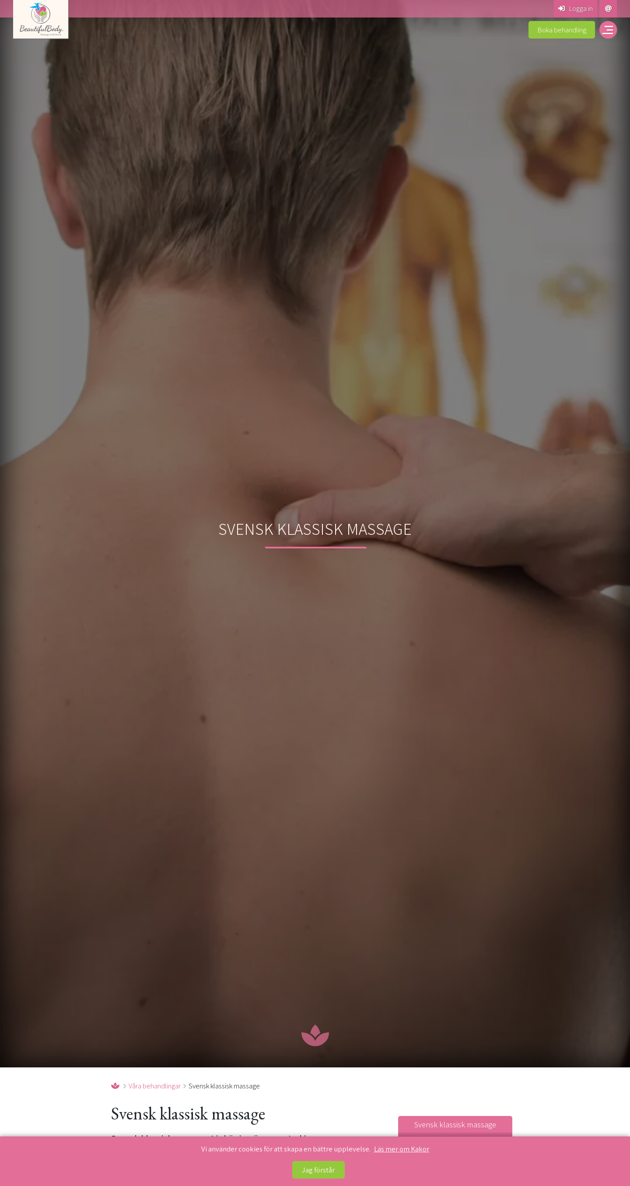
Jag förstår (318, 1170)
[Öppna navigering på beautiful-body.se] (608, 30)
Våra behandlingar (155, 1086)
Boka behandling (561, 30)
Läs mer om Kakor (401, 1149)
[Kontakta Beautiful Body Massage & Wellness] (608, 9)
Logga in (575, 8)
